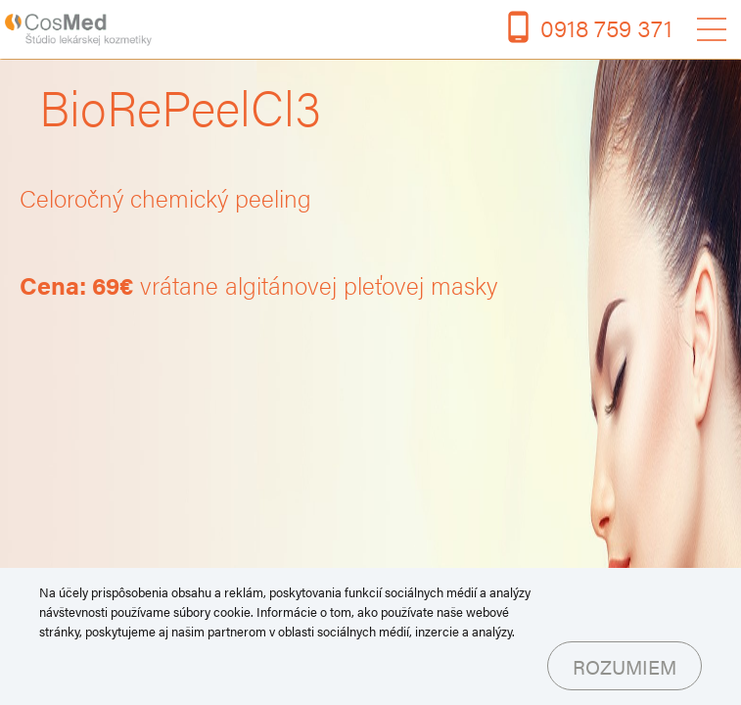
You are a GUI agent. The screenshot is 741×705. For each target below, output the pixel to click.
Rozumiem (624, 666)
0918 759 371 (606, 27)
